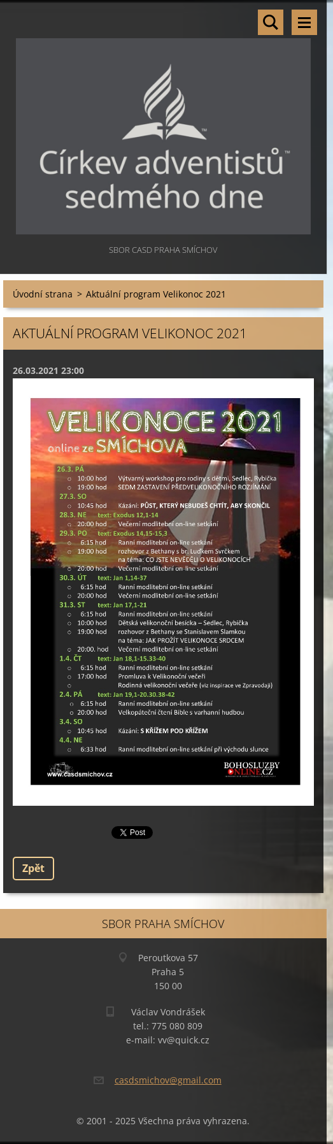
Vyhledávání (270, 22)
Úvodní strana (43, 294)
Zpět (33, 868)
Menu (304, 22)
